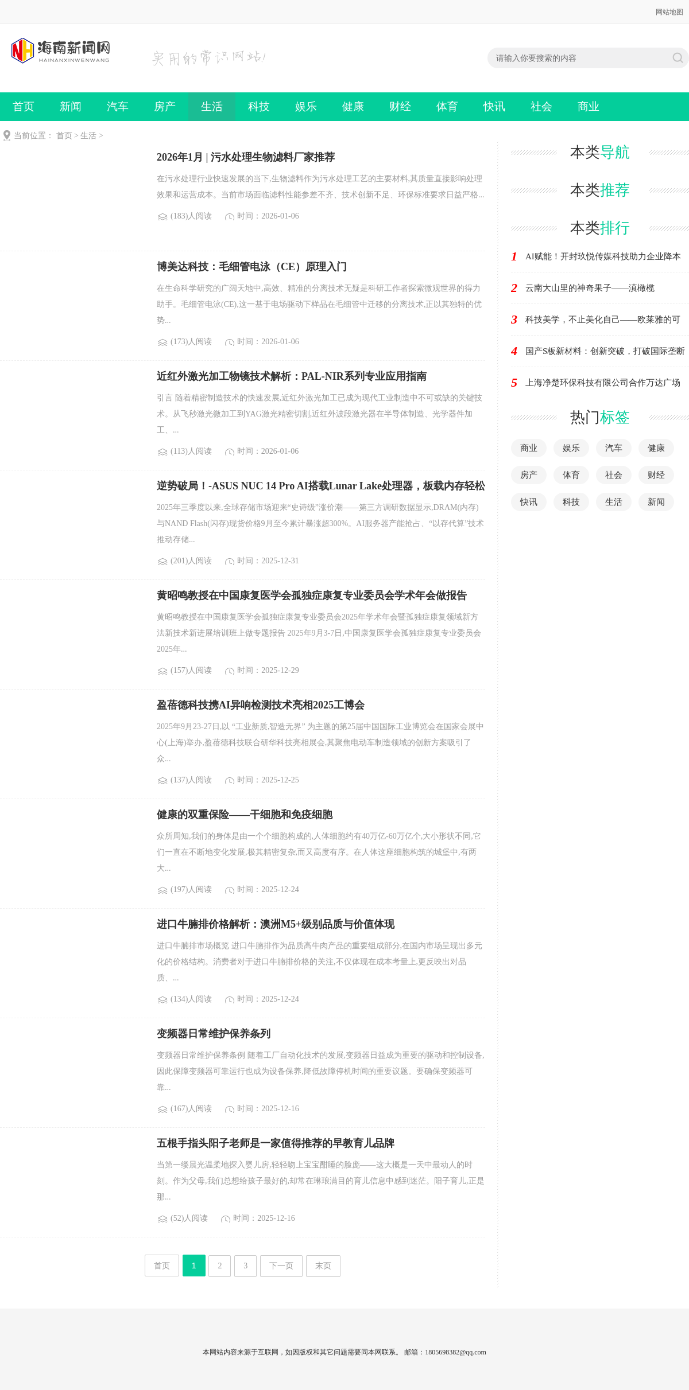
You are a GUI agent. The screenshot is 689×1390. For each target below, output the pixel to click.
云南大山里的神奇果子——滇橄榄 (590, 288)
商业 (588, 106)
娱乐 (306, 106)
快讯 (494, 106)
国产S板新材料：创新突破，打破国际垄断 (605, 351)
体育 (447, 106)
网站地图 (669, 12)
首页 (23, 106)
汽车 (118, 106)
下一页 (281, 1265)
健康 (353, 106)
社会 (541, 106)
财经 (400, 106)
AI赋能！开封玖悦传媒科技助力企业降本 (603, 256)
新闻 (71, 106)
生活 (212, 106)
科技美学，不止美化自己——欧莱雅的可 (602, 319)
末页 (323, 1265)
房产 (165, 106)
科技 (259, 106)
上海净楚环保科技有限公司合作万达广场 (602, 382)
